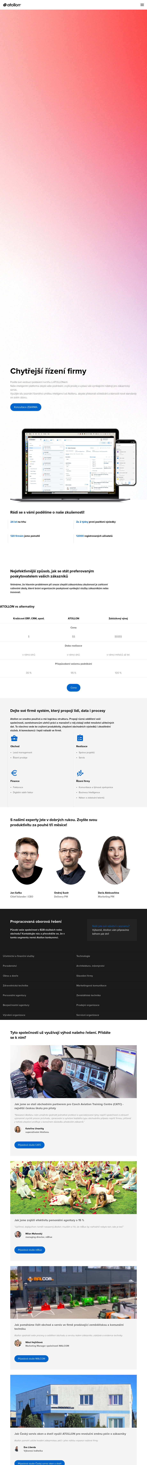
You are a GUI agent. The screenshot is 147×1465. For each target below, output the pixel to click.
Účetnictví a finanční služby (19, 956)
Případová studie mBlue (31, 1264)
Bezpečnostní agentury (17, 1012)
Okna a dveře (11, 979)
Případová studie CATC (30, 1156)
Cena (74, 687)
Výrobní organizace (15, 1023)
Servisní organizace (88, 1023)
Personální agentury (15, 1001)
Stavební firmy (85, 979)
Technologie (84, 956)
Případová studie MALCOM (32, 1375)
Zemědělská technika (89, 1001)
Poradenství (10, 968)
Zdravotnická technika (16, 990)
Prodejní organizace (88, 1012)
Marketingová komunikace (92, 990)
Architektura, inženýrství (91, 968)
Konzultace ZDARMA (25, 407)
